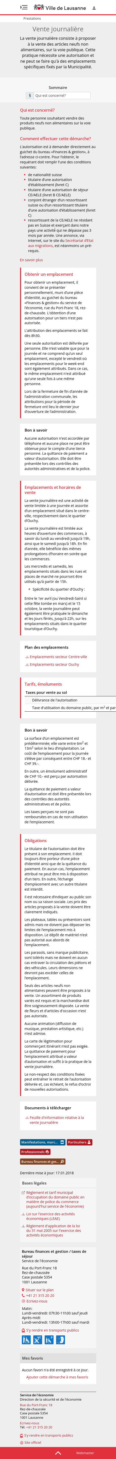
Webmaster (85, 1453)
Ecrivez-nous (29, 1423)
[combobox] (62, 95)
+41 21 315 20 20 (39, 1427)
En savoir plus (31, 259)
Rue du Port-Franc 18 (36, 1405)
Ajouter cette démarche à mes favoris (57, 1377)
